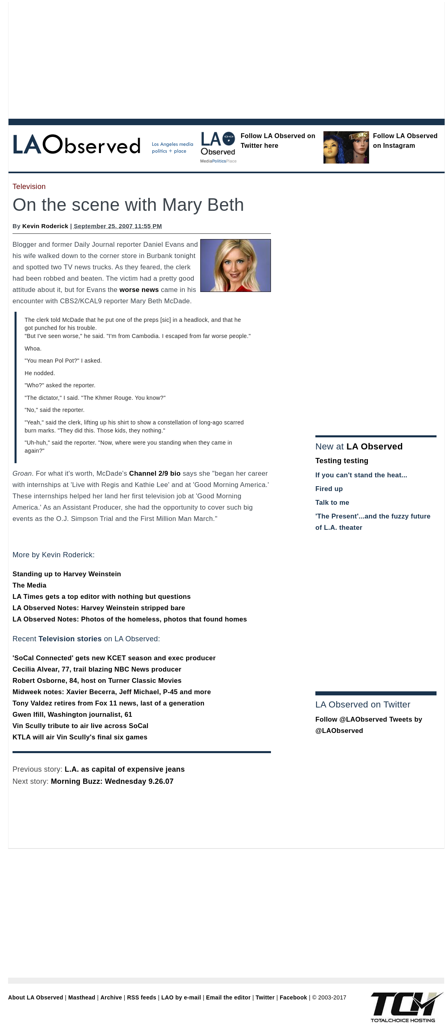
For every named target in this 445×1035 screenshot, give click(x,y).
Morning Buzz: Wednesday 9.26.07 (112, 781)
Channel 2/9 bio (155, 473)
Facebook (293, 997)
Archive (111, 997)
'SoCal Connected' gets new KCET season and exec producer (114, 658)
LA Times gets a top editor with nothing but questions (102, 596)
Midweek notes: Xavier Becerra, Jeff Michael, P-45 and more (112, 692)
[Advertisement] (115, 58)
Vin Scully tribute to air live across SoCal (81, 726)
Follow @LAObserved (351, 719)
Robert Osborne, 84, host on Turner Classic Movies (97, 680)
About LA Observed (35, 997)
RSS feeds (141, 997)
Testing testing (342, 461)
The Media (29, 585)
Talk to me (332, 502)
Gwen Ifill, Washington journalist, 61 (72, 714)
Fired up (329, 489)
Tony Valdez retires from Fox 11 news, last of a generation (108, 703)
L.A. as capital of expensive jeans (125, 769)
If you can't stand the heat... (361, 475)
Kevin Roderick (45, 226)
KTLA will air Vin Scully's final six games (80, 737)
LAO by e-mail (181, 997)
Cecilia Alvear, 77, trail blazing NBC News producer (97, 669)
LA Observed (374, 446)
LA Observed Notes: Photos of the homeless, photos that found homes (130, 619)
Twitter (265, 997)
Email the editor (228, 997)
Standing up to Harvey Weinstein (67, 574)
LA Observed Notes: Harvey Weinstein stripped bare (99, 608)
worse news (139, 290)
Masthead (81, 997)
